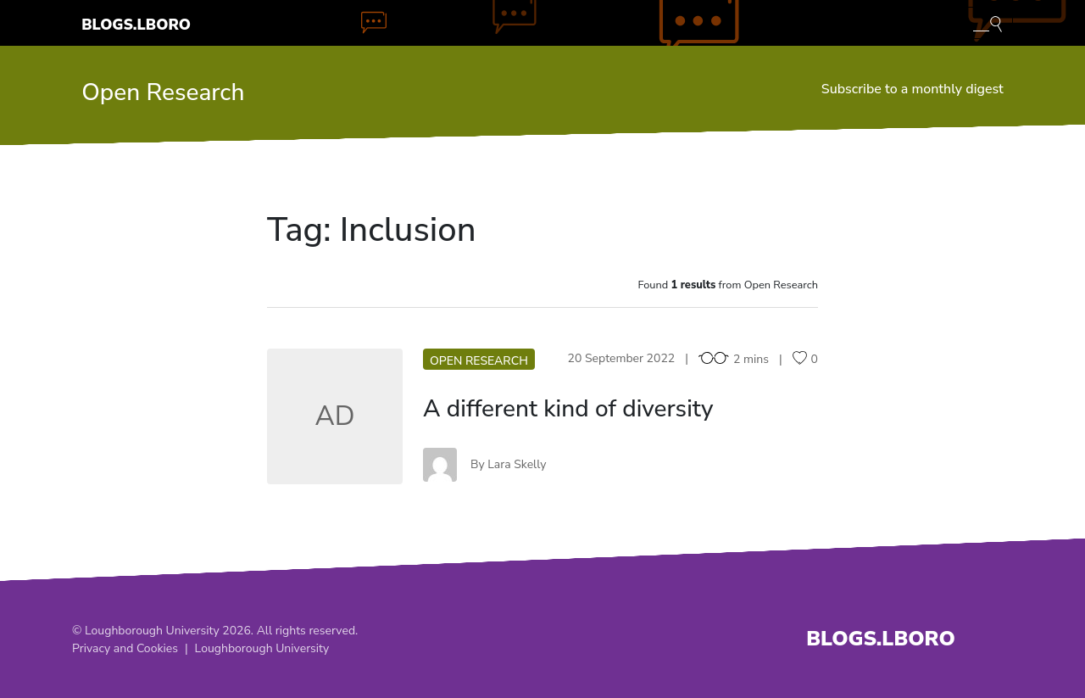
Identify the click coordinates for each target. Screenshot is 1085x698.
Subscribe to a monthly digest (912, 89)
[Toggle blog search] (987, 23)
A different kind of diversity (568, 409)
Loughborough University (262, 648)
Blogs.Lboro (136, 24)
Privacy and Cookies (125, 648)
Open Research (162, 92)
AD (334, 416)
